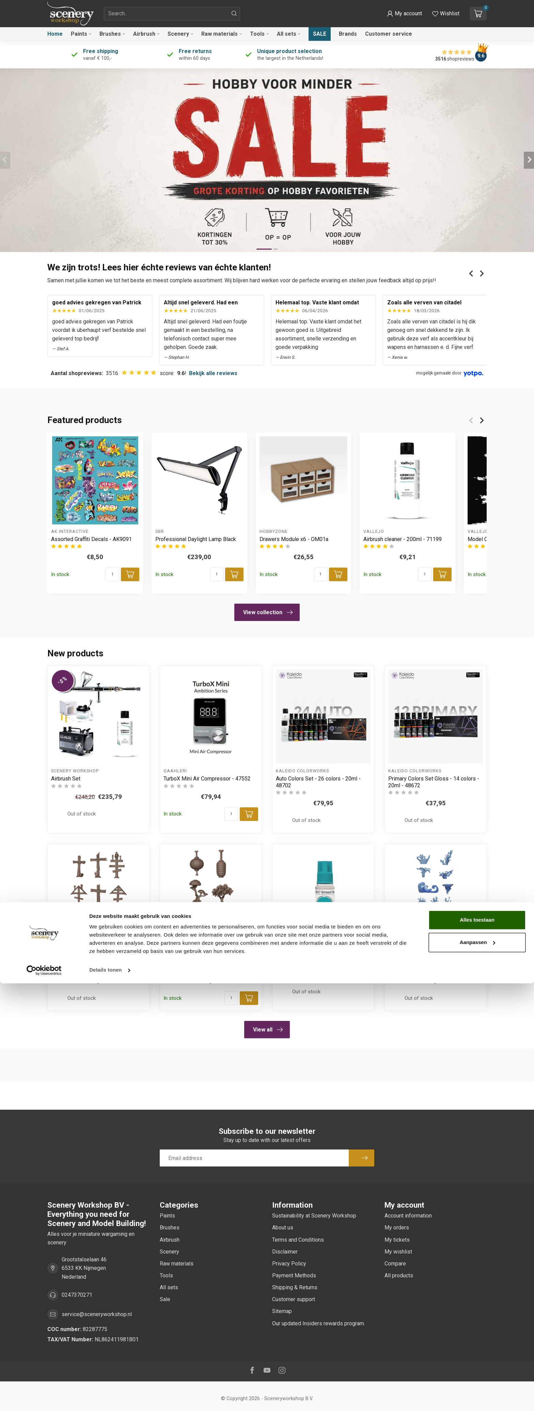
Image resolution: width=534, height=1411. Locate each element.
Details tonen (105, 1397)
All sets (286, 34)
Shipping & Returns (294, 1287)
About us (282, 1227)
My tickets (397, 1240)
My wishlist (398, 1251)
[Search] (234, 13)
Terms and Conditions (298, 1240)
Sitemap (282, 1311)
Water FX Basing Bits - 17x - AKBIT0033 (422, 959)
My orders (396, 1227)
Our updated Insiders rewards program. (318, 1323)
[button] (404, 13)
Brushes (110, 34)
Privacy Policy (289, 1263)
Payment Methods (294, 1275)
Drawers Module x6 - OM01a (294, 539)
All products (398, 1275)
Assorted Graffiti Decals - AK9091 (91, 539)
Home (55, 34)
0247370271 (77, 1295)
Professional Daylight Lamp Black (195, 539)
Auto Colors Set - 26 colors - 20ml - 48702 (318, 781)
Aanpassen (477, 1370)
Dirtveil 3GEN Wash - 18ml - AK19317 (321, 956)
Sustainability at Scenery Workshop (314, 1215)
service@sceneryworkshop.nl (97, 1314)
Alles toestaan (477, 1347)
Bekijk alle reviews (213, 373)
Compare (395, 1263)
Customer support (293, 1299)
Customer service (388, 34)
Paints (79, 34)
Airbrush (144, 34)
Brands (348, 34)
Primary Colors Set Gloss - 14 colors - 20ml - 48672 (433, 781)
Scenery (178, 34)
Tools (257, 34)
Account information (408, 1215)
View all (268, 1030)
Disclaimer (285, 1251)
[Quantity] (112, 574)
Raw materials (219, 34)
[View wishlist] (445, 13)
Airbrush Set (65, 778)
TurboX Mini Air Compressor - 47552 (207, 778)
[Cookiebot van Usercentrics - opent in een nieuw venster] (44, 1398)
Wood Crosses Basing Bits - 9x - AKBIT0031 (90, 959)
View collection (268, 612)
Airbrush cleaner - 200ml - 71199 (402, 539)
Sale (319, 34)
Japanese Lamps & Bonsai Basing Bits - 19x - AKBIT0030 (209, 959)
